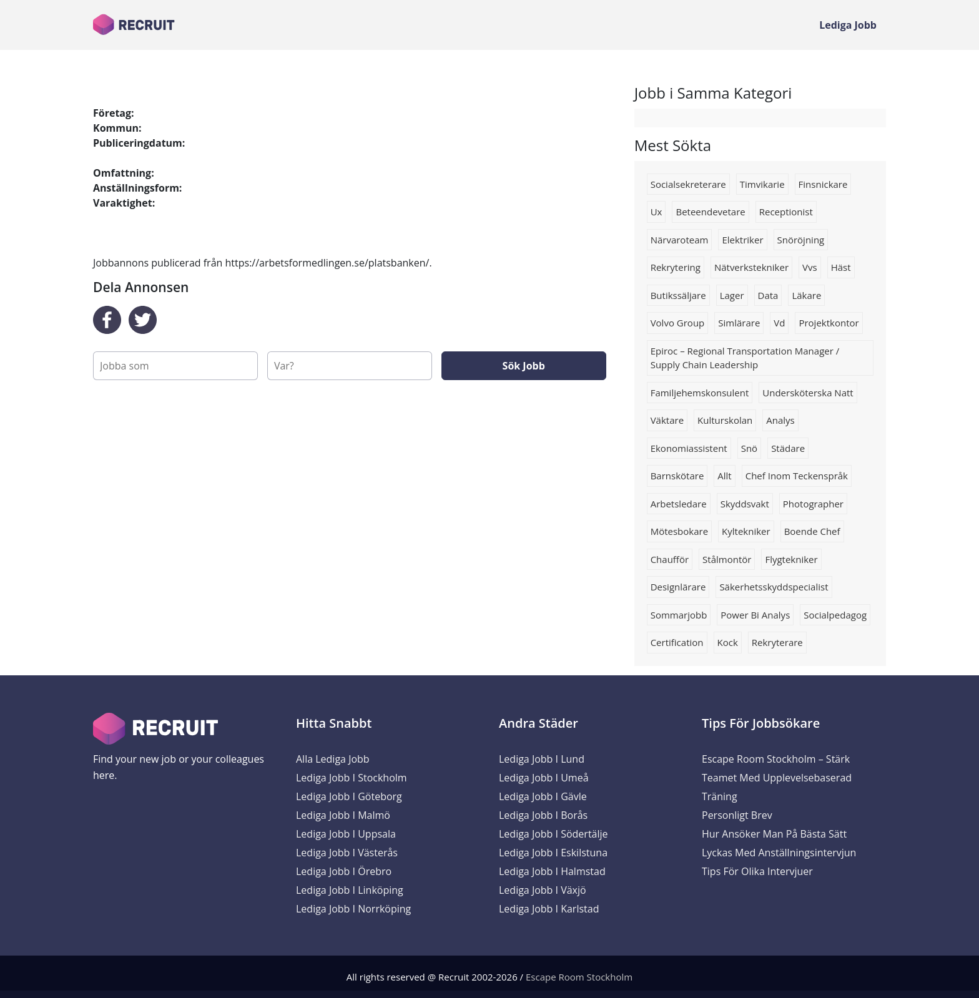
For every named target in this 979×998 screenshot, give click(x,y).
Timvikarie (762, 184)
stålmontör (726, 559)
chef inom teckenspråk (796, 475)
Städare (788, 448)
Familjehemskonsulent (700, 392)
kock (727, 642)
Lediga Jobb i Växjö (542, 890)
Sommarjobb (679, 615)
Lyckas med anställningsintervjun (779, 852)
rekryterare (777, 642)
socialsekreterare (688, 184)
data (768, 295)
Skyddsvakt (745, 503)
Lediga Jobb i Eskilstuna (553, 852)
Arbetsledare (679, 503)
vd (779, 322)
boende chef (812, 531)
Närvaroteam (680, 239)
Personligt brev (737, 815)
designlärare (678, 586)
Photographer (813, 503)
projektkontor (828, 322)
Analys (780, 420)
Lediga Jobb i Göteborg (349, 796)
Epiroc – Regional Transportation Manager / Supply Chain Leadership (745, 358)
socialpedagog (835, 615)
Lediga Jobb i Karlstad (549, 909)
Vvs (809, 267)
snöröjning (801, 239)
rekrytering (676, 267)
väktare (667, 420)
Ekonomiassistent (689, 448)
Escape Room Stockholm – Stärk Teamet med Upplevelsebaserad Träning (777, 777)
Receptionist (786, 211)
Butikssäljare (678, 295)
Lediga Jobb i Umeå (544, 778)
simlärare (739, 322)
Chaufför (670, 559)
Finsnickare (823, 184)
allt (724, 475)
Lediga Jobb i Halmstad (552, 871)
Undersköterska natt (807, 392)
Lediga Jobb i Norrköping (353, 909)
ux (656, 211)
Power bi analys (755, 615)
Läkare (806, 295)
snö (749, 448)
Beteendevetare (710, 211)
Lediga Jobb (848, 25)
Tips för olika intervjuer (757, 871)
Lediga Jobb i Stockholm (351, 778)
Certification (677, 642)
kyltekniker (746, 531)
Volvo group (678, 322)
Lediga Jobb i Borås (543, 815)
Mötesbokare (679, 531)
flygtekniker (791, 559)
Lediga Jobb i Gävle (543, 796)
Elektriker (742, 239)
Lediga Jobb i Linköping (349, 890)
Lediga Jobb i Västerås (347, 852)
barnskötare (677, 475)
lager (732, 295)
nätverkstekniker (751, 267)
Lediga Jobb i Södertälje (553, 834)
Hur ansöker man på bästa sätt (774, 834)
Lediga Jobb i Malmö (343, 815)
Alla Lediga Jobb (333, 759)
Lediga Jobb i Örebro (343, 871)
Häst (841, 267)
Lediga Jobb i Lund (541, 759)
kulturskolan (724, 420)
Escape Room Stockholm (579, 977)
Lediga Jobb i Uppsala (346, 834)
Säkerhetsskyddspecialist (773, 586)
